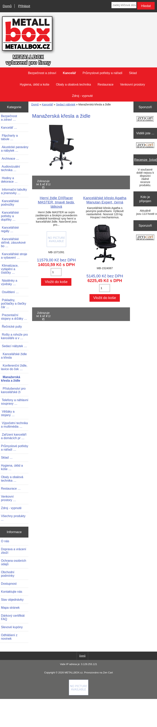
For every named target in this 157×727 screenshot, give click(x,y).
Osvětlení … (10, 292)
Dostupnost (9, 583)
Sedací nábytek (65, 104)
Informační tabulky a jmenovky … (14, 191)
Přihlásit (24, 6)
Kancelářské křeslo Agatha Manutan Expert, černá (104, 200)
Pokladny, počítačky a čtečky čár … (13, 303)
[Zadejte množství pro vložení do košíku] (56, 272)
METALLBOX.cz (74, 672)
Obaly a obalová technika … (12, 478)
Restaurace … (11, 488)
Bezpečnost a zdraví (42, 73)
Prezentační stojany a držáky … (14, 316)
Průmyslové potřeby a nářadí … (14, 447)
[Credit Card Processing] (78, 694)
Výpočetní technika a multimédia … (14, 424)
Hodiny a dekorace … (9, 179)
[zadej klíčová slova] (123, 5)
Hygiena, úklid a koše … (12, 467)
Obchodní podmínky (7, 573)
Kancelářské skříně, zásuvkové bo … (13, 242)
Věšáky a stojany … (8, 413)
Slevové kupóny (12, 627)
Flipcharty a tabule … (9, 137)
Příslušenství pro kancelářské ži (13, 390)
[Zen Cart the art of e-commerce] (145, 119)
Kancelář (47, 104)
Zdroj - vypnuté (82, 95)
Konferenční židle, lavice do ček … (14, 367)
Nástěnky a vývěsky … (9, 282)
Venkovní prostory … (8, 498)
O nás (5, 541)
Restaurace (105, 84)
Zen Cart (108, 672)
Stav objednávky (12, 599)
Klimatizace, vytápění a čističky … (9, 269)
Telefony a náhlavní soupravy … (14, 401)
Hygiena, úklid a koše (34, 84)
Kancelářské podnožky (10, 202)
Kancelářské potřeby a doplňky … (10, 216)
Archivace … (10, 158)
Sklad (133, 73)
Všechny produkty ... (13, 517)
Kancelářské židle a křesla (14, 355)
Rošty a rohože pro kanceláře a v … (14, 336)
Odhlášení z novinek (9, 636)
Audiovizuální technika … (10, 168)
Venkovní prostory (132, 84)
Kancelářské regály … (10, 229)
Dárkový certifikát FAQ (13, 617)
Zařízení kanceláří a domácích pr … (13, 436)
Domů (7, 6)
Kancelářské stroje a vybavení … (14, 255)
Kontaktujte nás (11, 591)
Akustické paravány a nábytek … (14, 148)
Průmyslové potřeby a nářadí (102, 73)
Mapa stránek (10, 607)
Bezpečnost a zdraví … (9, 117)
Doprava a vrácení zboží (13, 550)
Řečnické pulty (11, 326)
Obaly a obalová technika (73, 84)
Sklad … (7, 457)
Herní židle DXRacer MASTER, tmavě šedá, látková (56, 202)
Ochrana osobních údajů (13, 562)
